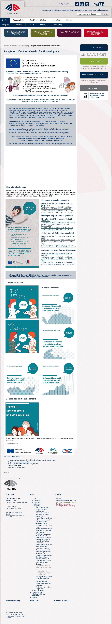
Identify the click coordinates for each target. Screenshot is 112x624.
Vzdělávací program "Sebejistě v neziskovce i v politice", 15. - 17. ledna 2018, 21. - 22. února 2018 (58, 241)
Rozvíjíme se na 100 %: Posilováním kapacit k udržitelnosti (44, 530)
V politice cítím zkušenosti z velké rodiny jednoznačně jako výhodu (31, 460)
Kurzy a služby (97, 61)
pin (10, 608)
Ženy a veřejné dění (15, 465)
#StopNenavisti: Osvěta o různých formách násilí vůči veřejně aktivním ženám (44, 579)
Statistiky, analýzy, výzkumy (66, 500)
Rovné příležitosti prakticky (65, 506)
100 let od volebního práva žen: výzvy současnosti (43, 509)
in (18, 608)
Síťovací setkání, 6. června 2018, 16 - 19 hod (57, 228)
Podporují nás (18, 20)
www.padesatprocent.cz (11, 46)
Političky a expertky (63, 504)
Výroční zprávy (57, 25)
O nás (21, 46)
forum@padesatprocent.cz (15, 516)
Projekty (43, 25)
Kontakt (69, 20)
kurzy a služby (61, 601)
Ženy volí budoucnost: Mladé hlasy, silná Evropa (43, 562)
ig (82, 4)
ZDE (50, 196)
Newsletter (98, 48)
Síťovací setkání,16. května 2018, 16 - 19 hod (57, 210)
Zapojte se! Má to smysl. (17, 467)
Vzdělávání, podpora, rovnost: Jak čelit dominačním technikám (44, 535)
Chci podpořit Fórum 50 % (92, 75)
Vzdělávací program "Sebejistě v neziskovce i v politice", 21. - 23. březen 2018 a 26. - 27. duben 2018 (58, 259)
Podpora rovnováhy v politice (66, 502)
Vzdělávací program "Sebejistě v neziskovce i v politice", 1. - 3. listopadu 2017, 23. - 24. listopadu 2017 (58, 224)
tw (7, 608)
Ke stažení (56, 20)
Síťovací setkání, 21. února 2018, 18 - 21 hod (57, 245)
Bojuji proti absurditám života (18, 462)
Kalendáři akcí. (50, 117)
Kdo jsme (37, 500)
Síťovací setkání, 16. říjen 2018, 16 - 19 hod (56, 212)
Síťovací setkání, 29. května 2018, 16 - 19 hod (57, 262)
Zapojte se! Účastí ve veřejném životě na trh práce (43, 567)
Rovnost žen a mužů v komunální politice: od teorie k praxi (43, 551)
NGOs (58, 499)
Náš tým (31, 25)
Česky (60, 4)
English (67, 4)
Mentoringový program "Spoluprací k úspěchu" (44, 572)
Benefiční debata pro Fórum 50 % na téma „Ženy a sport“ (97, 95)
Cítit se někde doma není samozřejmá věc (23, 464)
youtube (99, 4)
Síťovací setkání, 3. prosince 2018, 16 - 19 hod (57, 264)
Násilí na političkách (38, 20)
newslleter (11, 601)
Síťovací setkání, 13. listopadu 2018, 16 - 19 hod (58, 247)
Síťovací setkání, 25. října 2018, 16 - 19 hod (56, 229)
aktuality (34, 601)
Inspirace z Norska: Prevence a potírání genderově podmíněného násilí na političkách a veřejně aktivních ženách (44, 517)
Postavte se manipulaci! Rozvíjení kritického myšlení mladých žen (44, 557)
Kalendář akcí (94, 88)
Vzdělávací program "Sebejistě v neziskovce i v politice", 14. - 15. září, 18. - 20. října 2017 (58, 208)
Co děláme (18, 25)
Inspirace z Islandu (42, 548)
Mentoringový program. (62, 133)
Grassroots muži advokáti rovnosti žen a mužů (44, 525)
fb (77, 4)
